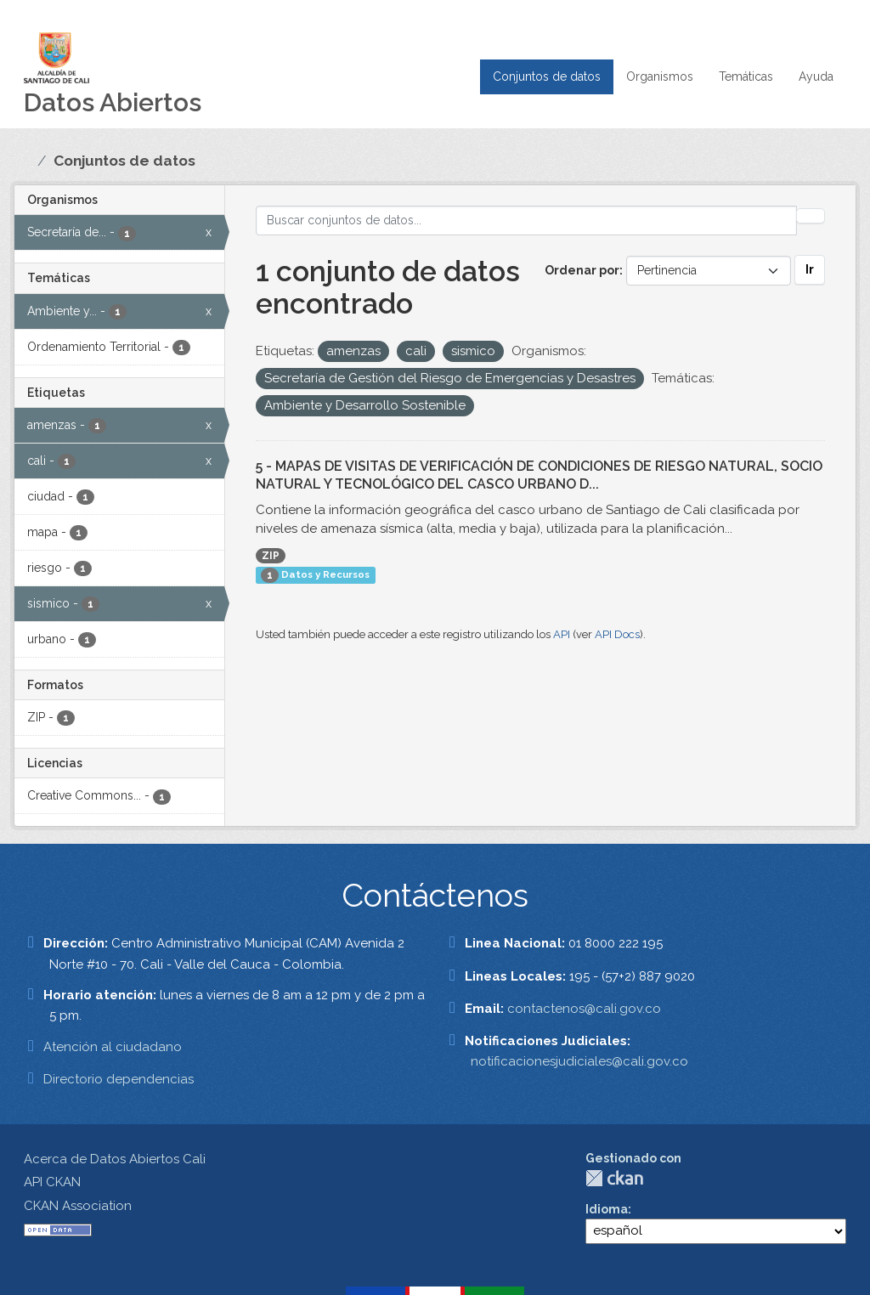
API (561, 634)
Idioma (606, 1209)
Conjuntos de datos (547, 76)
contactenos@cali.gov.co (584, 1008)
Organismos (659, 76)
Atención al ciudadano (112, 1047)
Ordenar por (582, 270)
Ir (809, 269)
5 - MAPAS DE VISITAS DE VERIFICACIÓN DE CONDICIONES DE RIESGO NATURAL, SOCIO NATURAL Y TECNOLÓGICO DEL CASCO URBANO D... (539, 475)
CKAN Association (78, 1205)
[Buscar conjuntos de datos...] (527, 220)
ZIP (271, 556)
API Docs (617, 634)
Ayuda (816, 76)
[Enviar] (810, 215)
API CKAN (52, 1182)
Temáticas (746, 76)
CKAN (614, 1178)
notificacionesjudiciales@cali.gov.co (579, 1061)
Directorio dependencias (118, 1079)
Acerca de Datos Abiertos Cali (115, 1159)
